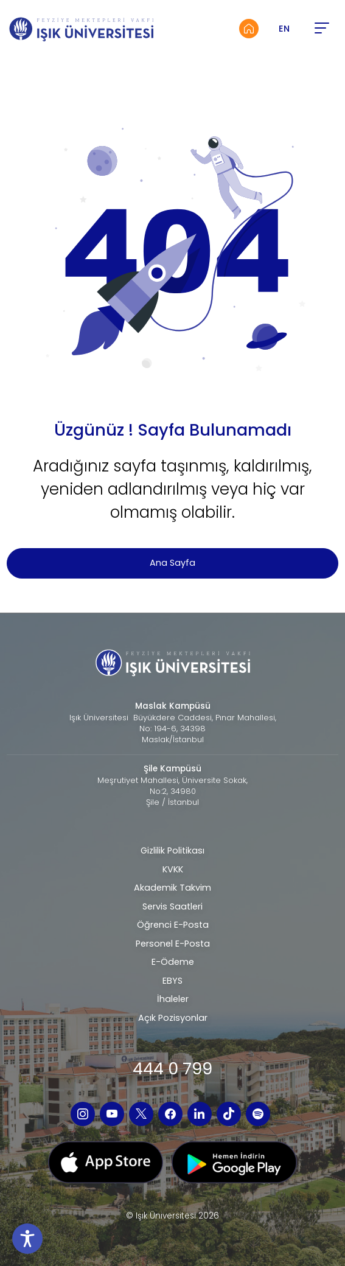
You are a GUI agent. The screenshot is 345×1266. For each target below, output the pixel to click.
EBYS (172, 981)
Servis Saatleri (172, 906)
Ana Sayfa (172, 563)
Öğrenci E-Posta (173, 925)
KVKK (172, 869)
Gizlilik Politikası (172, 850)
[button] (321, 28)
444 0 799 (172, 1068)
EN (284, 29)
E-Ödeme (173, 962)
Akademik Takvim (172, 888)
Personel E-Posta (173, 943)
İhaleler (173, 999)
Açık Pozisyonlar (172, 1018)
